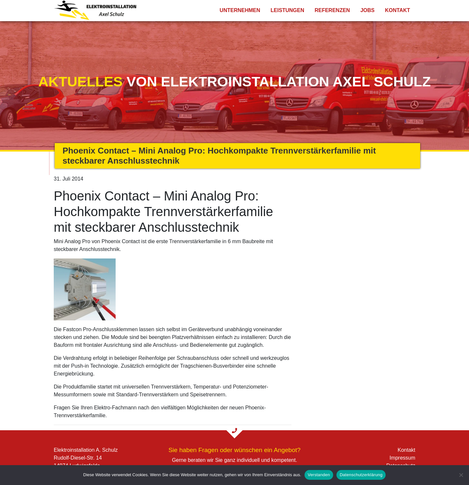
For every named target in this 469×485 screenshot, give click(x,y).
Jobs (367, 10)
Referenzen (332, 10)
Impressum (402, 458)
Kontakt (397, 10)
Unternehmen (240, 10)
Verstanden (319, 474)
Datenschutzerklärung (361, 474)
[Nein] (461, 475)
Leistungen (287, 10)
